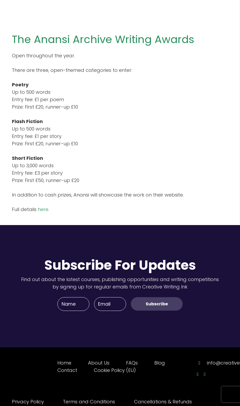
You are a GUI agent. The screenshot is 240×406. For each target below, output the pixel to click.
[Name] (73, 304)
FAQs (132, 363)
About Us (98, 363)
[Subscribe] (157, 304)
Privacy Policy (28, 401)
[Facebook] (198, 374)
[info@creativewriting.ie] (202, 363)
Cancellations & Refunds (163, 401)
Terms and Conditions (89, 401)
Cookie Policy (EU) (115, 370)
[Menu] (224, 10)
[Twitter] (205, 374)
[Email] (110, 304)
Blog (159, 363)
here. (43, 209)
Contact (67, 370)
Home (64, 363)
